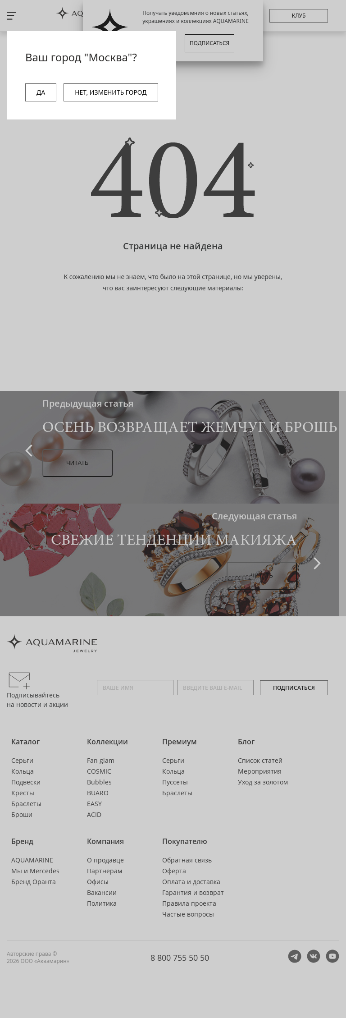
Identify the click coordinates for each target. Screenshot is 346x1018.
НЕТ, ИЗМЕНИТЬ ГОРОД (110, 92)
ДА (40, 92)
